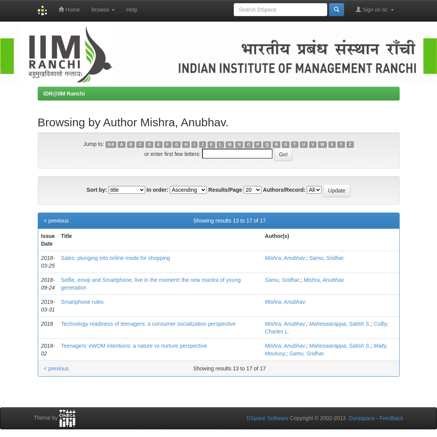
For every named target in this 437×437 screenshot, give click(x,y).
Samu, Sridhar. (327, 258)
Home (69, 9)
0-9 (111, 144)
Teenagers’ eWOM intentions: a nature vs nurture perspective (134, 346)
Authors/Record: (284, 190)
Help (131, 10)
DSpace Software (267, 418)
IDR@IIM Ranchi (64, 93)
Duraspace (362, 418)
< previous (56, 221)
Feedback (391, 418)
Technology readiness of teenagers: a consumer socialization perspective (148, 324)
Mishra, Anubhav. (285, 258)
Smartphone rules (82, 302)
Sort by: (97, 190)
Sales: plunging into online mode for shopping (115, 258)
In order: (158, 190)
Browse (103, 10)
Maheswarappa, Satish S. (340, 324)
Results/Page (225, 190)
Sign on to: (375, 9)
